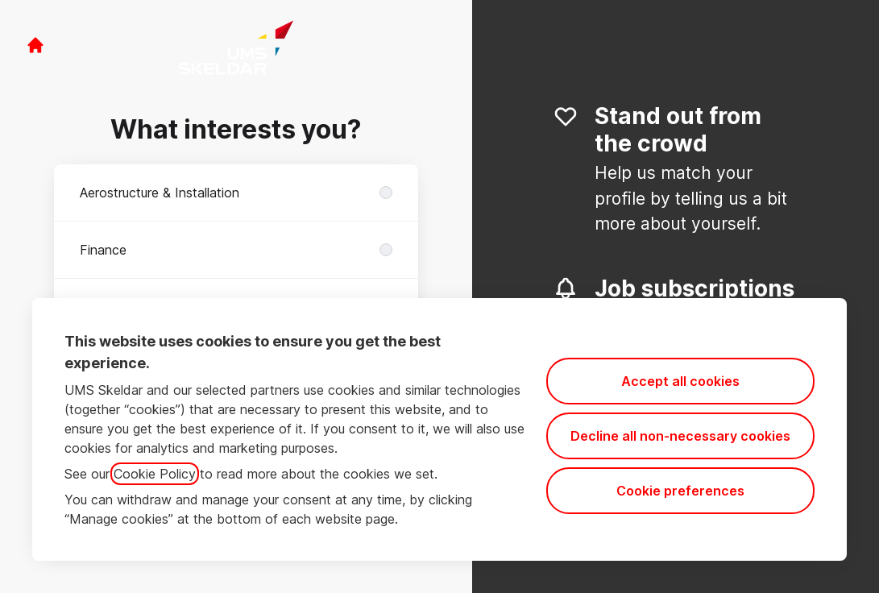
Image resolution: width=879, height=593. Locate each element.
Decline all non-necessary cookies (680, 436)
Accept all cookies (680, 381)
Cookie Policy (155, 474)
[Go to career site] (35, 45)
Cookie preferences (680, 491)
